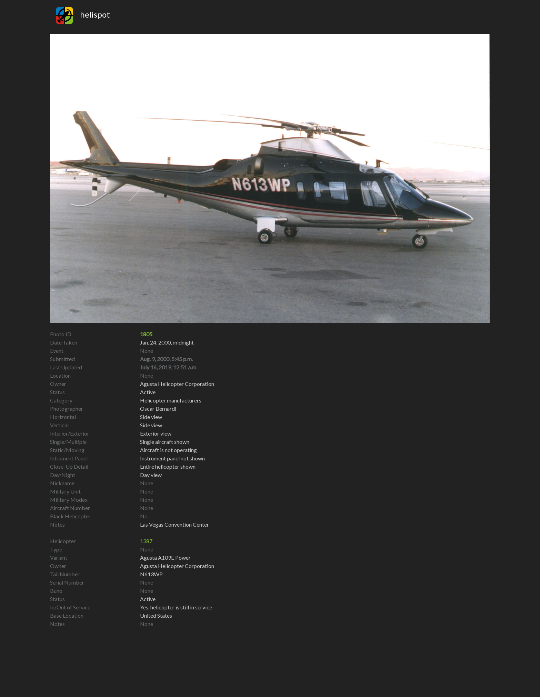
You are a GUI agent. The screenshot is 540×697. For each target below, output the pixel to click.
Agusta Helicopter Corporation (177, 565)
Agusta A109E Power (165, 557)
